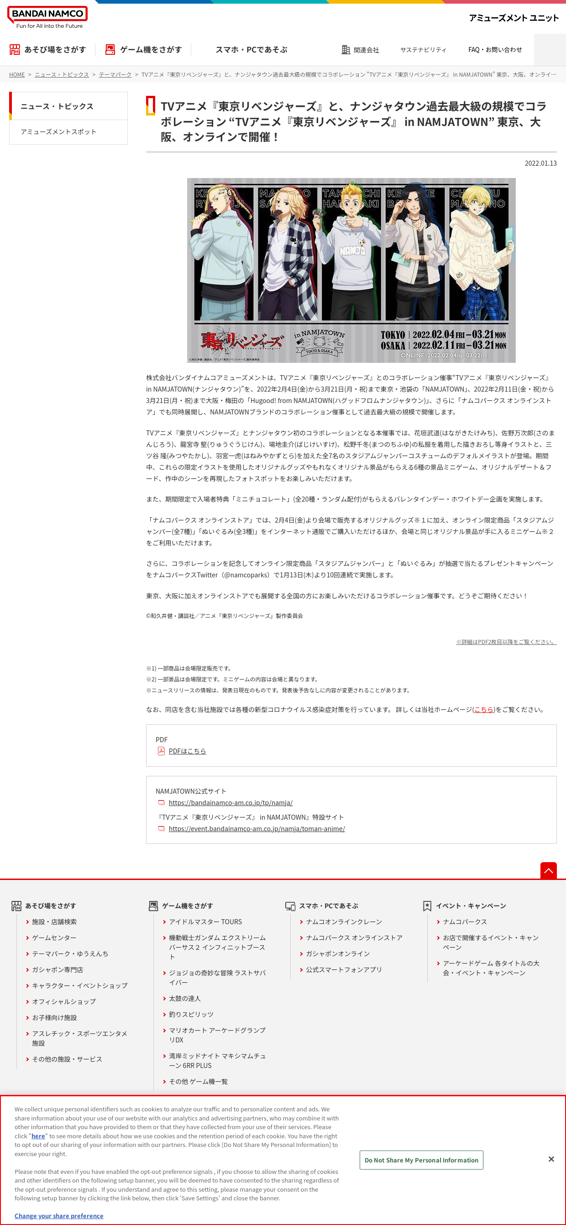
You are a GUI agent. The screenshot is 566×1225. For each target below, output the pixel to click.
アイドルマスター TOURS (205, 921)
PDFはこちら (187, 750)
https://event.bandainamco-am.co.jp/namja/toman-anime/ (257, 828)
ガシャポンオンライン (338, 953)
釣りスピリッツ (191, 1014)
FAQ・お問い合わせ (495, 49)
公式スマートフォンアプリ (344, 969)
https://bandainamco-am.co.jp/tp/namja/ (231, 802)
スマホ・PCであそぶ (251, 49)
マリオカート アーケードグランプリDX (217, 1035)
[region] (283, 1160)
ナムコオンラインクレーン (344, 921)
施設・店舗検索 (54, 921)
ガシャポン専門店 (57, 969)
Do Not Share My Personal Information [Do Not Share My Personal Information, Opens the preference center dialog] (422, 1160)
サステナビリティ (423, 49)
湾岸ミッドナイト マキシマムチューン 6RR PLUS (217, 1060)
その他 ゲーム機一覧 (198, 1081)
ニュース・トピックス (57, 105)
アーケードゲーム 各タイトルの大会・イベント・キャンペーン (491, 967)
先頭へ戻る (548, 870)
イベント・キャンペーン (471, 905)
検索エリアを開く (550, 50)
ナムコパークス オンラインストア (354, 937)
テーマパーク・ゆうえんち (70, 953)
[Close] (551, 1159)
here (38, 1135)
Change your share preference (59, 1215)
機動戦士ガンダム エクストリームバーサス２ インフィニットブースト (217, 947)
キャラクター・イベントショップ (79, 985)
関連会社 (366, 49)
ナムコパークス (465, 921)
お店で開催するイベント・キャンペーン (491, 942)
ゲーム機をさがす (151, 49)
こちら (483, 709)
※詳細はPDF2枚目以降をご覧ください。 (506, 641)
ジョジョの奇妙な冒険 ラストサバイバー (217, 977)
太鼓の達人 (185, 998)
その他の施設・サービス (67, 1058)
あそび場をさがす (55, 49)
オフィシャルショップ (64, 1001)
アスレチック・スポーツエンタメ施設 (79, 1038)
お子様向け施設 (54, 1017)
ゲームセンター (54, 937)
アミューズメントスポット (59, 131)
